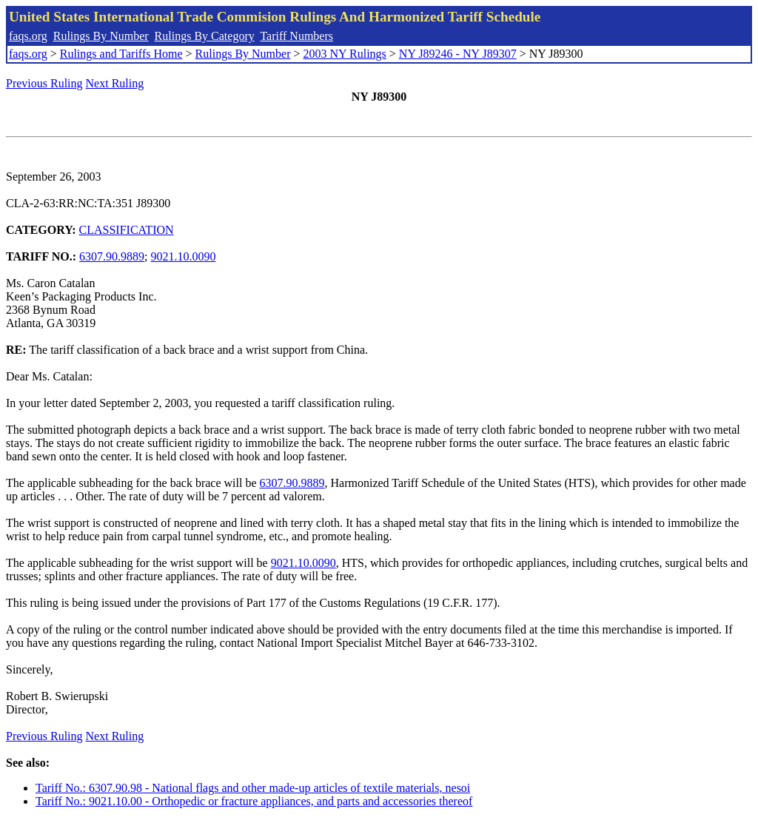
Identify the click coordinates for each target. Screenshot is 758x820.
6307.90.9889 (111, 256)
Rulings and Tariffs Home (121, 53)
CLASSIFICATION (126, 230)
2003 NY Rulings (344, 53)
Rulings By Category (205, 36)
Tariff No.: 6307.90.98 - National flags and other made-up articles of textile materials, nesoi (253, 788)
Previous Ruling (44, 83)
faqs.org (28, 36)
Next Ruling (115, 83)
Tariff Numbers (296, 36)
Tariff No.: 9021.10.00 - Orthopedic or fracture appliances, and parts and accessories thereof (254, 801)
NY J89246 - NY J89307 (458, 53)
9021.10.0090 (183, 256)
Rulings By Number (101, 36)
